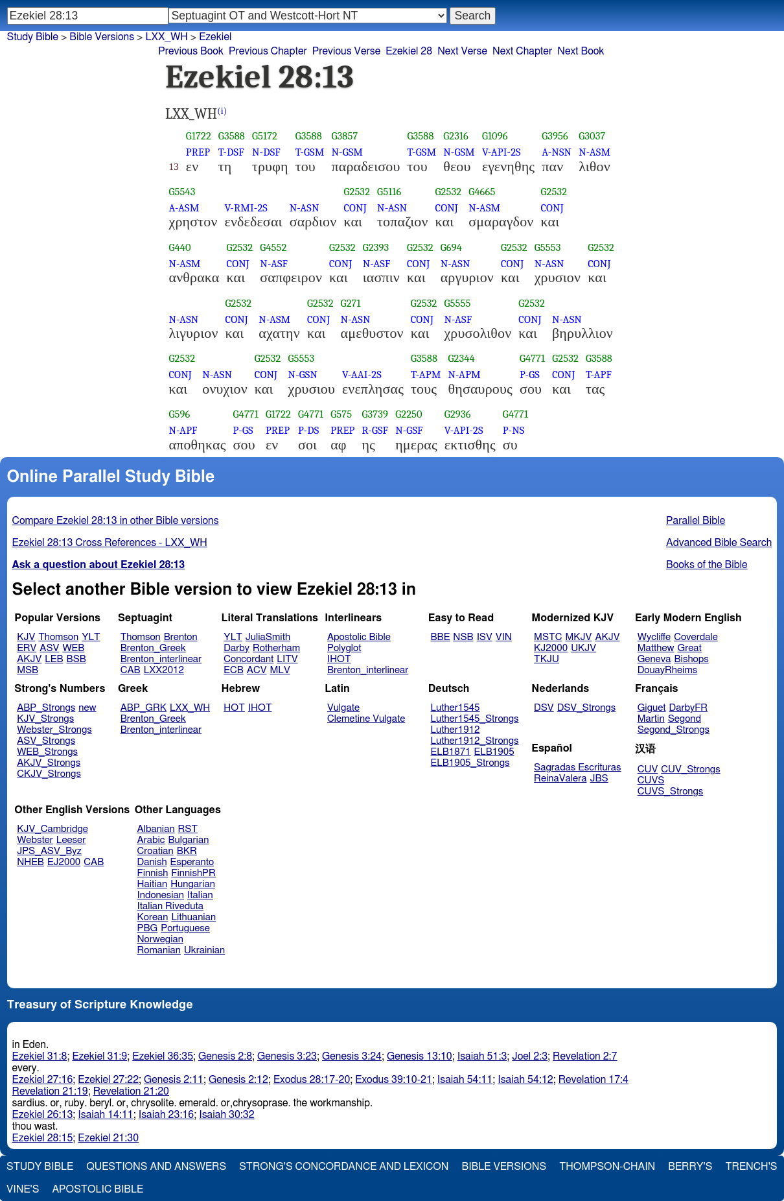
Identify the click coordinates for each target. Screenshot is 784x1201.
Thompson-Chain (607, 1166)
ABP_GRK (144, 708)
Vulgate (343, 708)
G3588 (231, 136)
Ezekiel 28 (409, 51)
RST (188, 829)
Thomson (58, 637)
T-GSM (310, 152)
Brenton (181, 637)
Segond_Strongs (673, 730)
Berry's (690, 1166)
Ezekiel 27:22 (108, 1080)
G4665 (481, 191)
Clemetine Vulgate (366, 719)
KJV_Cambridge (52, 829)
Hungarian (192, 884)
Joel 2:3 (530, 1056)
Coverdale (696, 637)
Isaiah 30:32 (226, 1115)
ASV (49, 648)
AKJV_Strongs (48, 763)
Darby (236, 648)
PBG (147, 928)
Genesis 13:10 (419, 1056)
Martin (651, 719)
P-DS (308, 430)
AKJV (29, 659)
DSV (544, 708)
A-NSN (556, 152)
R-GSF (375, 430)
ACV (257, 670)
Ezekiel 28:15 (42, 1138)
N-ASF (274, 263)
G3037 (592, 136)
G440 (180, 247)
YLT (91, 637)
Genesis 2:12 (238, 1080)
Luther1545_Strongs (475, 719)
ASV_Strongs (46, 741)
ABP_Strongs (46, 708)
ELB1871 (451, 752)
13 (174, 166)
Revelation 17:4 (593, 1080)
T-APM (426, 374)
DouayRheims (668, 670)
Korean (152, 917)
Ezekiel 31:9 (99, 1056)
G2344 (461, 358)
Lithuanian (193, 917)
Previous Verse (346, 51)
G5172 (264, 136)
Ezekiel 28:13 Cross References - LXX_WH (109, 543)
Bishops (691, 659)
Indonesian (161, 895)
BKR (187, 851)
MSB (27, 670)
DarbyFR (688, 708)
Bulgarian (188, 840)
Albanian (156, 829)
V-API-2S (501, 152)
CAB (131, 670)
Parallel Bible (695, 521)
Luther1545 (455, 708)
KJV (26, 637)
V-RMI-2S (246, 208)
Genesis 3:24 (352, 1056)
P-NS (514, 430)
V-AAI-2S (362, 374)
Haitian (152, 884)
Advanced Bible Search (719, 543)
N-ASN (304, 208)
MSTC (548, 637)
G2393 (376, 247)
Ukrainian (204, 950)
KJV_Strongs (45, 719)
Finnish (152, 873)
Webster (35, 840)
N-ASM (594, 152)
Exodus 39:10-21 (393, 1080)
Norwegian (160, 939)
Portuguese (185, 928)
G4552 (273, 247)
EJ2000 (63, 862)
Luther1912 (455, 730)
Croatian (155, 851)
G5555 (457, 303)
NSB (463, 637)
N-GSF (408, 430)
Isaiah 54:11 (464, 1080)
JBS (599, 778)
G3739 (375, 414)
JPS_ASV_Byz (49, 851)
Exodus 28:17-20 (311, 1080)
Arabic (151, 840)
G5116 (389, 191)
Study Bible (32, 37)
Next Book (580, 51)
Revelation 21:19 (50, 1091)
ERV (26, 648)
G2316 (455, 136)
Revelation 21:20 (131, 1091)
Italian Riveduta (170, 906)
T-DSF (231, 152)
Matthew (656, 648)
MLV (280, 670)
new (87, 708)
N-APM (464, 374)
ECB (233, 670)
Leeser (71, 840)
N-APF (183, 430)
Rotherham (276, 648)
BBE (440, 637)
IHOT (339, 659)
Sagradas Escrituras (577, 767)
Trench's (751, 1166)
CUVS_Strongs (671, 791)
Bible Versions (101, 37)
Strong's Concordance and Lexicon (343, 1166)
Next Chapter (522, 51)
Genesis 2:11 (173, 1080)
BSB (76, 659)
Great (690, 648)
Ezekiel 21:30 (108, 1138)
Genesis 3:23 (287, 1056)
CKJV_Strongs (49, 774)
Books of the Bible (707, 565)
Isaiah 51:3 (482, 1056)
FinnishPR (193, 873)
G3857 (344, 136)
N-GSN (302, 374)
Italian (200, 895)
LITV (287, 659)
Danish (152, 862)
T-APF (599, 374)
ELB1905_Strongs (470, 763)
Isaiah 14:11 (105, 1115)
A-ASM (184, 208)
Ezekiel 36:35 (162, 1056)
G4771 (532, 358)
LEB (54, 659)
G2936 (457, 414)
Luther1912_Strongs (475, 741)
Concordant (248, 659)
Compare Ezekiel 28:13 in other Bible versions (115, 521)
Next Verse (462, 51)
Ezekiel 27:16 (42, 1080)
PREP (198, 152)
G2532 (356, 191)
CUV (648, 769)
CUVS (651, 780)
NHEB (30, 862)
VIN (504, 637)
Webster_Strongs (54, 730)
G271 (351, 303)
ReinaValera (560, 778)
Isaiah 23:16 (166, 1115)
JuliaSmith (268, 637)
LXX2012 (164, 670)
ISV (484, 637)
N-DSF (266, 152)
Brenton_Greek (153, 648)
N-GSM (347, 152)
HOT (234, 708)
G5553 (548, 247)
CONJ (354, 208)
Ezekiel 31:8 (39, 1056)
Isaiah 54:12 (525, 1080)
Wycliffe (654, 637)
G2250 (408, 414)
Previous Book (191, 51)
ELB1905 (494, 752)
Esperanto (192, 862)
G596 (179, 414)
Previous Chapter (268, 51)
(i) (222, 111)
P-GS (530, 374)
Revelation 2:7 (585, 1056)
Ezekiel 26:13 (42, 1115)
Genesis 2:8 (225, 1056)
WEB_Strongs (47, 752)
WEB (73, 648)
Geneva (654, 659)
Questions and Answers (156, 1166)
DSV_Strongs (586, 708)
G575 (341, 414)
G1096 (495, 136)
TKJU (546, 659)
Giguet (652, 708)
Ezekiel (215, 37)
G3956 (555, 136)
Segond (684, 719)
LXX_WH (190, 708)
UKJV (583, 648)
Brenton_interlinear (161, 659)
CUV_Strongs (690, 769)
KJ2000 (551, 648)
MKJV (578, 637)
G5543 (182, 191)
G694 (451, 247)
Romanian (159, 950)
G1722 (198, 136)
